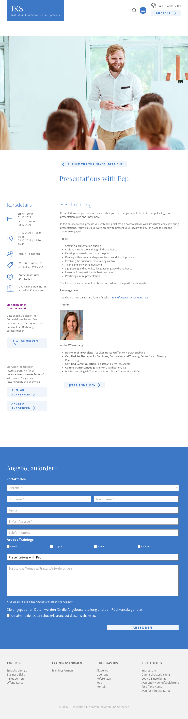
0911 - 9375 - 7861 (166, 5)
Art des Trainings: (20, 540)
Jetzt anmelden (24, 340)
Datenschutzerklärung (156, 674)
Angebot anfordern (20, 406)
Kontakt (164, 12)
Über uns (102, 674)
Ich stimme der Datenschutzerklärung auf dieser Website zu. (53, 616)
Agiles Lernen (15, 678)
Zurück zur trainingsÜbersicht (95, 164)
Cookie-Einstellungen (155, 678)
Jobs (99, 682)
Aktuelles (102, 670)
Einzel (13, 546)
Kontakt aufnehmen (21, 392)
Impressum (149, 670)
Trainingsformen (62, 670)
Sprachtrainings (17, 670)
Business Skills (16, 674)
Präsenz (102, 546)
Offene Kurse (15, 682)
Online (145, 546)
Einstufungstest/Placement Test (130, 297)
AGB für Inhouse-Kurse (156, 691)
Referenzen (104, 678)
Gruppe (58, 546)
